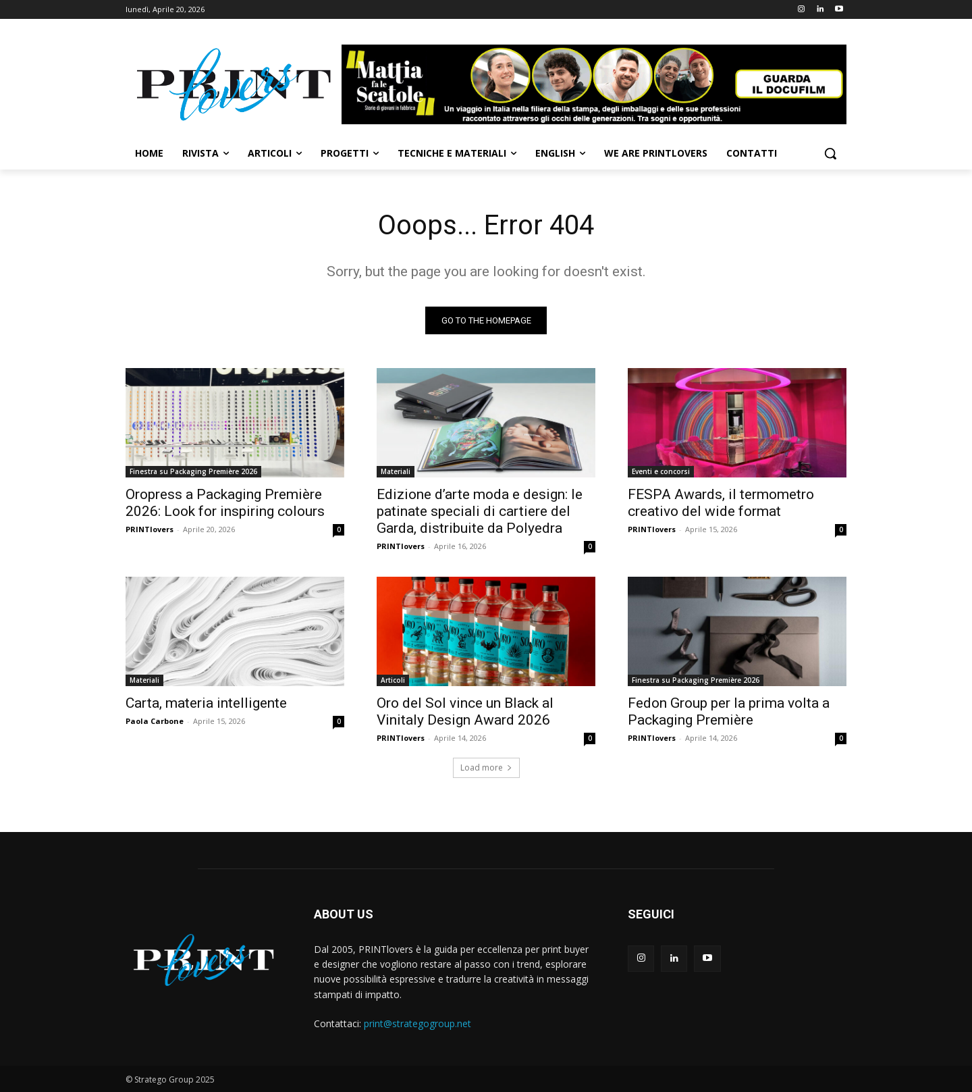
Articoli (393, 680)
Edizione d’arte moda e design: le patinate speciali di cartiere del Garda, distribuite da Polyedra (480, 511)
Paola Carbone (155, 721)
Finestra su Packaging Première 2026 (193, 471)
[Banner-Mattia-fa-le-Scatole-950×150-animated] (594, 84)
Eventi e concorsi (661, 471)
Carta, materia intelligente (206, 703)
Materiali (395, 471)
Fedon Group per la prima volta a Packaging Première (729, 711)
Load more (486, 767)
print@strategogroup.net (417, 1023)
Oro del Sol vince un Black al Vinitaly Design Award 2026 (465, 711)
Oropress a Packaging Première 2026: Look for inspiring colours (225, 502)
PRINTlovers (149, 529)
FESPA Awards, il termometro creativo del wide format (721, 502)
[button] (830, 153)
